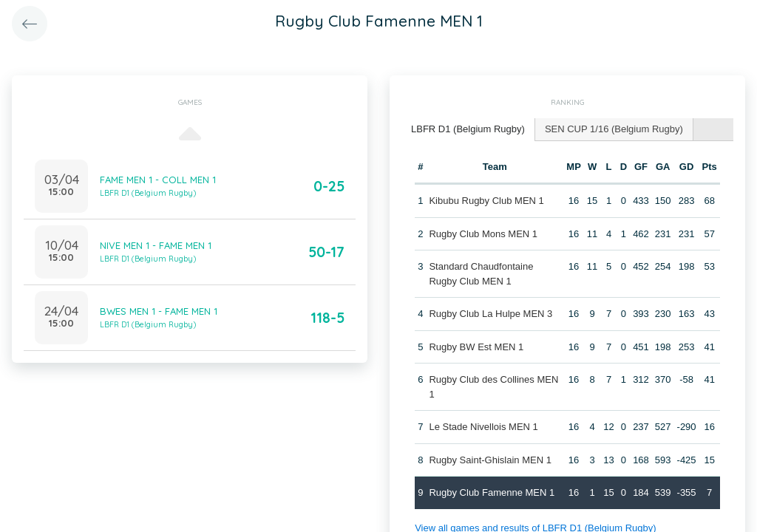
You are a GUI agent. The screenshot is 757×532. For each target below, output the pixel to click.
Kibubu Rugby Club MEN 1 (486, 200)
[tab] (468, 129)
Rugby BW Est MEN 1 (476, 346)
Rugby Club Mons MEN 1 (483, 233)
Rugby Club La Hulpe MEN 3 (490, 313)
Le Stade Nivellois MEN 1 (483, 426)
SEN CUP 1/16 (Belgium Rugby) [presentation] (614, 128)
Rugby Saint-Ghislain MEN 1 (490, 460)
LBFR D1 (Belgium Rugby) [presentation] (468, 128)
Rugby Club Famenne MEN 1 (491, 492)
